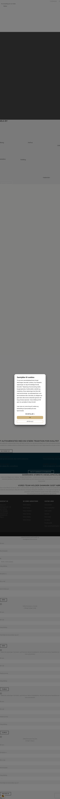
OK (30, 417)
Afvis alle (30, 421)
